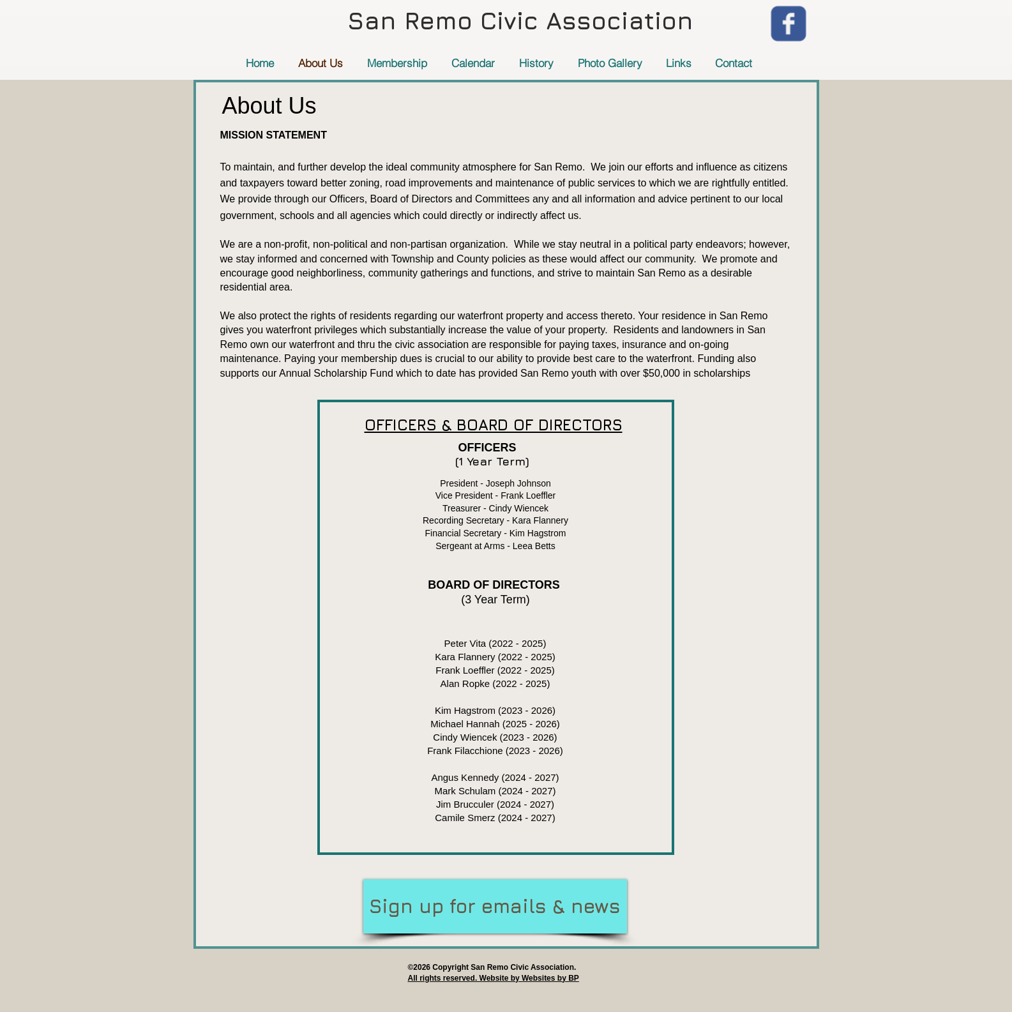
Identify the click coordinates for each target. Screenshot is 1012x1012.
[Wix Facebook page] (788, 24)
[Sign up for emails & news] (495, 906)
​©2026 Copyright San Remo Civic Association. (492, 967)
